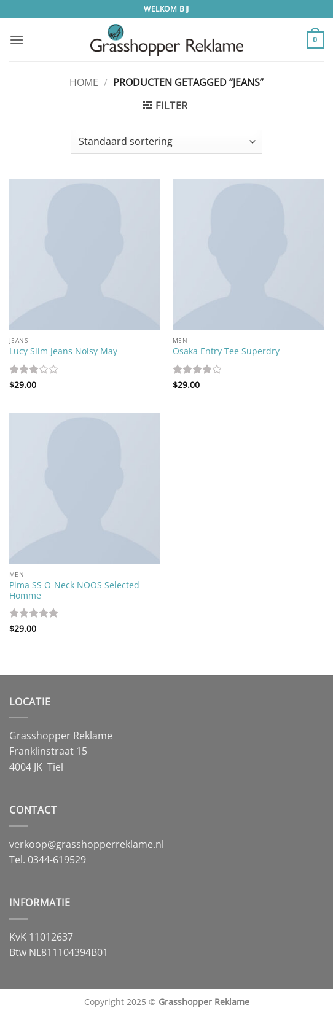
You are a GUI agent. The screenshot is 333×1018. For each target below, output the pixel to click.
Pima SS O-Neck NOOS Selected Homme (74, 590)
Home (83, 82)
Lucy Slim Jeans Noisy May (63, 351)
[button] (16, 40)
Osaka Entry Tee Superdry (226, 351)
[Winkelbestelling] (166, 142)
